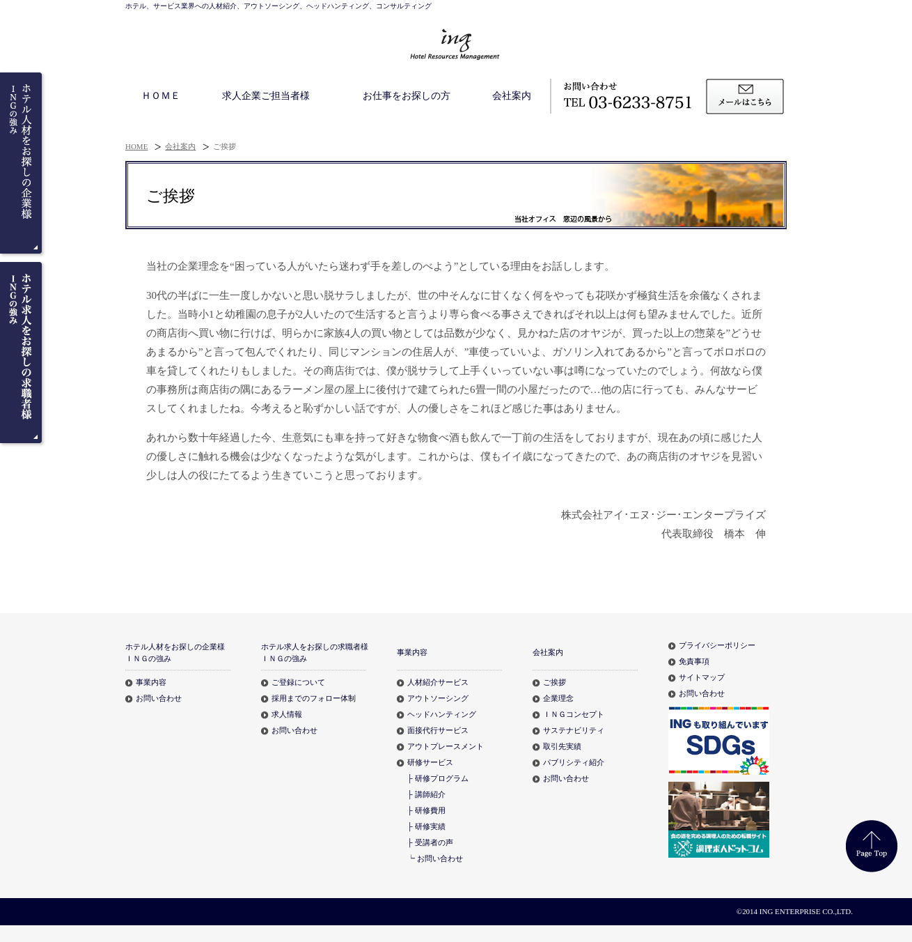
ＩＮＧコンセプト (573, 714)
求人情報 (287, 714)
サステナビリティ (573, 730)
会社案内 (511, 96)
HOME (136, 146)
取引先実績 (562, 746)
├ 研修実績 (426, 826)
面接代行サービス (438, 730)
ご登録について (298, 682)
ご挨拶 (554, 682)
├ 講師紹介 (426, 794)
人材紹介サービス (438, 682)
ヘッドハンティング (441, 714)
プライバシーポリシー (717, 645)
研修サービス (430, 762)
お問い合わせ (159, 698)
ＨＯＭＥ (160, 96)
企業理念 (558, 698)
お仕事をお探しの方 (406, 96)
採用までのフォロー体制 (314, 698)
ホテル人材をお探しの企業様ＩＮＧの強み (175, 652)
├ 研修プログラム (438, 778)
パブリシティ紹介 (573, 762)
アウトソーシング (438, 698)
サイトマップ (702, 677)
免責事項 (694, 661)
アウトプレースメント (445, 746)
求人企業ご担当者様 (266, 96)
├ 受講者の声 (430, 842)
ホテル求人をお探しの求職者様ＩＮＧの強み (314, 652)
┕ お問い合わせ (435, 858)
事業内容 (151, 682)
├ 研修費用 (426, 810)
